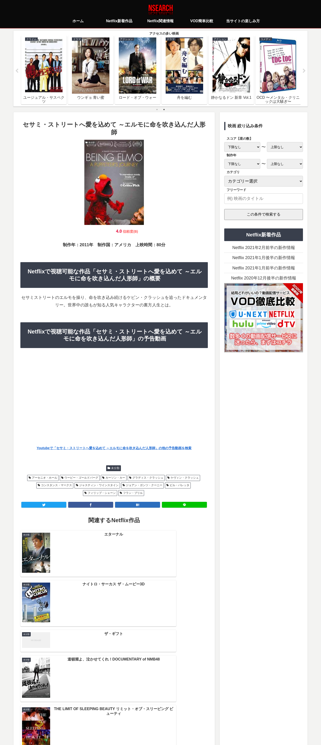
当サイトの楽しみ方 (168, 720)
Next (304, 71)
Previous (17, 71)
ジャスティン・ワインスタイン (99, 485)
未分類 (115, 468)
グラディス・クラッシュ (147, 478)
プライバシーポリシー (132, 720)
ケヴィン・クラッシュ (185, 478)
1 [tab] (157, 109)
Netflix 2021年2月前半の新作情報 (263, 248)
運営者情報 (196, 720)
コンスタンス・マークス (56, 485)
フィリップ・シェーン (102, 493)
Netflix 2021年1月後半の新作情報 (263, 258)
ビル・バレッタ (179, 485)
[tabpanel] (44, 70)
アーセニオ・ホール (44, 478)
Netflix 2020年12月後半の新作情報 (263, 278)
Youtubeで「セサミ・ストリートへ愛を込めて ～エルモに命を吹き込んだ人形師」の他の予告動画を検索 (114, 448)
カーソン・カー (115, 478)
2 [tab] (164, 109)
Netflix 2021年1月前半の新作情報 (263, 268)
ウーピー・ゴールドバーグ (81, 478)
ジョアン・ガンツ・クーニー (144, 485)
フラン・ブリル (133, 493)
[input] (263, 199)
